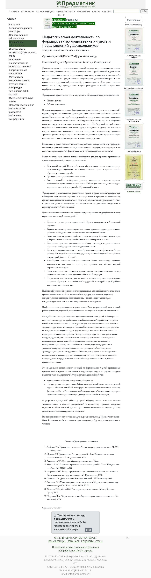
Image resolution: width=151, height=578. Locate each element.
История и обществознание (18, 61)
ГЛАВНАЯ (13, 11)
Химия (12, 101)
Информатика (17, 49)
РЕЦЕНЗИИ (87, 541)
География (15, 31)
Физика (13, 94)
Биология (14, 24)
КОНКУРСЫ (27, 11)
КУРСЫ (96, 11)
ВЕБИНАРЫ (83, 11)
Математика (16, 77)
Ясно (88, 529)
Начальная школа (19, 80)
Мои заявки (134, 20)
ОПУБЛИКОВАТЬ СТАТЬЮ (65, 13)
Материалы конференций (16, 117)
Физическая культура (21, 98)
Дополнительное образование (18, 36)
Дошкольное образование (16, 43)
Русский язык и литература (17, 85)
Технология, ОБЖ (19, 91)
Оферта (88, 550)
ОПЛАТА (106, 11)
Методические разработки (17, 110)
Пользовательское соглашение (69, 547)
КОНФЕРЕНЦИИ (45, 11)
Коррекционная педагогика (18, 71)
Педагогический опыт (21, 105)
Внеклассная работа (20, 28)
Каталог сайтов (133, 192)
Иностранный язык (20, 66)
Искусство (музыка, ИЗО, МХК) (23, 54)
